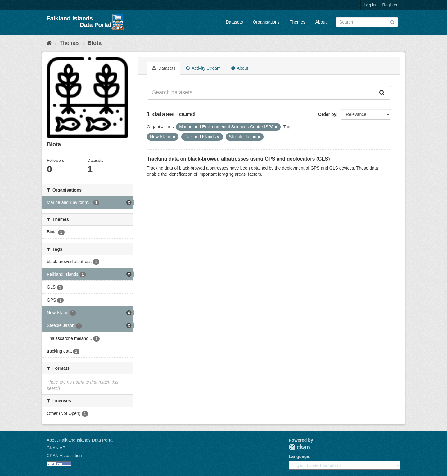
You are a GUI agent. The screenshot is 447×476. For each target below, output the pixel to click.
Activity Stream (203, 68)
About (321, 22)
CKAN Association (64, 455)
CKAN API (57, 447)
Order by (327, 114)
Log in (370, 4)
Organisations (266, 22)
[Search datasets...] (260, 93)
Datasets (234, 22)
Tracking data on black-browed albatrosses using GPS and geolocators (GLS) (238, 158)
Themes (297, 22)
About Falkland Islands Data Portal (80, 440)
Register (389, 4)
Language (299, 456)
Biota (95, 43)
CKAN (299, 447)
